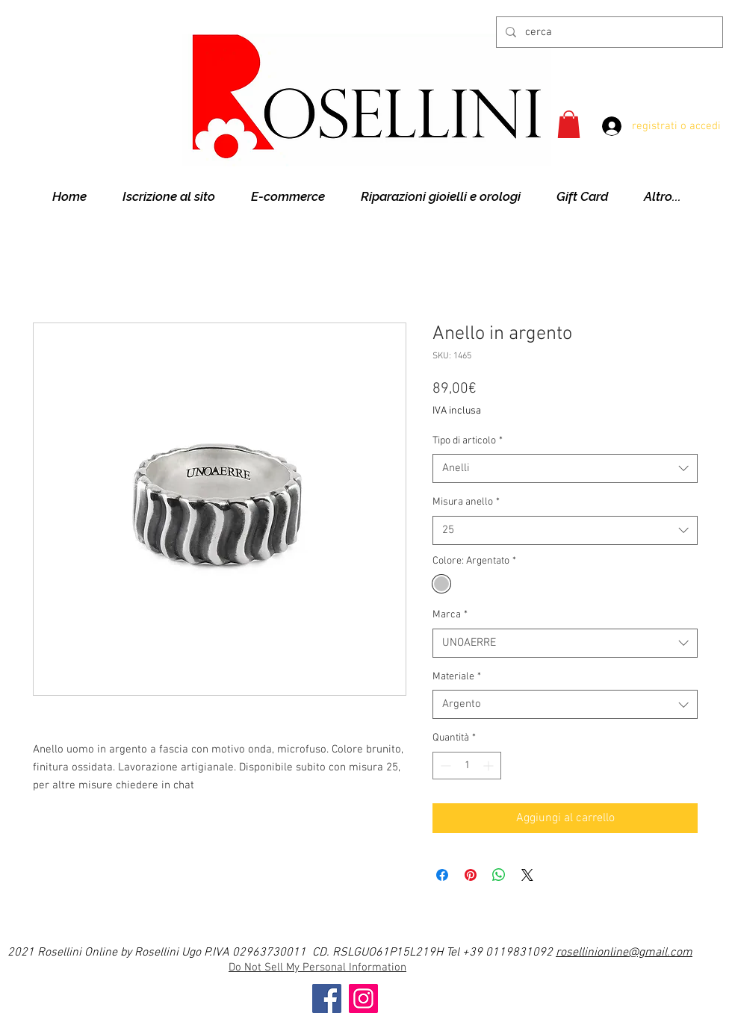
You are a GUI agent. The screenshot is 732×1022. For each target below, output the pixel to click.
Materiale (456, 676)
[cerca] (608, 32)
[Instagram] (363, 998)
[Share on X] (527, 875)
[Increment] (489, 766)
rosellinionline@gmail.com (624, 952)
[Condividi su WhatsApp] (499, 875)
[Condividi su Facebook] (442, 875)
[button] (568, 124)
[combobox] (565, 468)
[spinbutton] (466, 766)
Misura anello (466, 502)
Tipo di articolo (467, 440)
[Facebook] (326, 998)
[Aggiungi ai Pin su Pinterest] (471, 875)
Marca (450, 614)
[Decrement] (444, 766)
